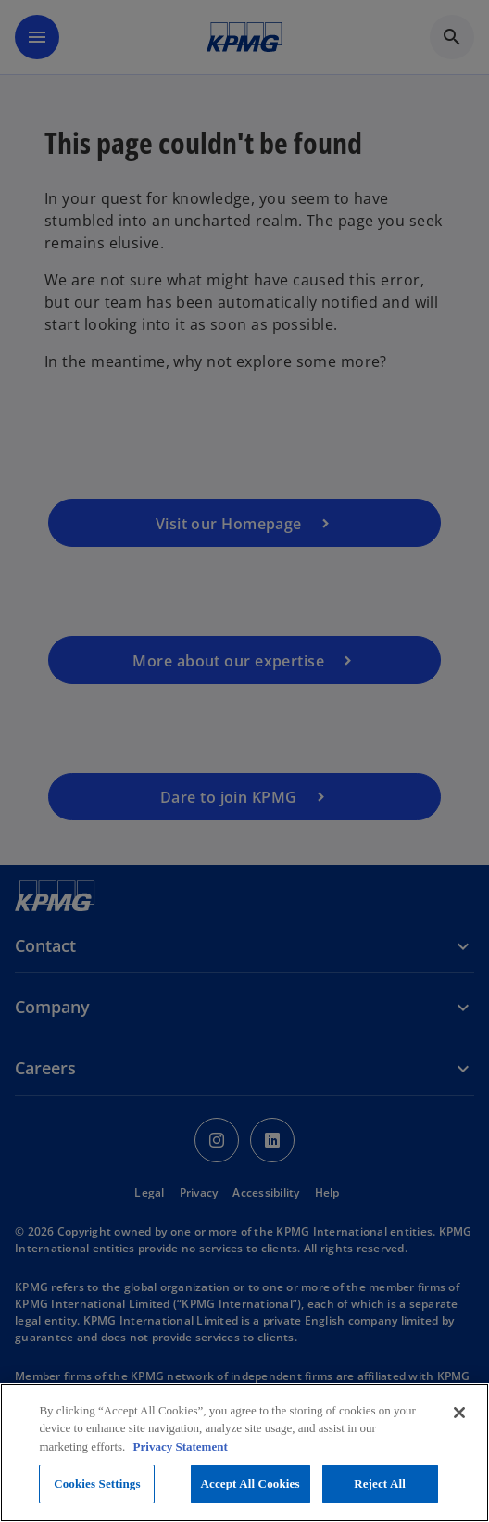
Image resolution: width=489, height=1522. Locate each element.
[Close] (459, 1412)
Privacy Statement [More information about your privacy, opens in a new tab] (180, 1446)
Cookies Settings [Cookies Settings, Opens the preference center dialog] (97, 1483)
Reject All (380, 1483)
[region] (244, 1452)
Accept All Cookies (250, 1483)
